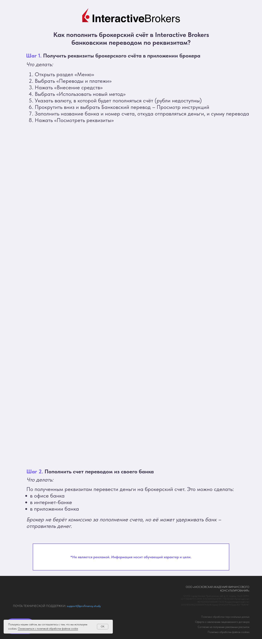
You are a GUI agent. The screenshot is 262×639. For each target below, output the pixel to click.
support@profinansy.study (84, 606)
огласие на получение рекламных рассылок (223, 627)
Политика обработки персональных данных (225, 616)
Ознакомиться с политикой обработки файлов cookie (48, 628)
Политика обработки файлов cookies (228, 632)
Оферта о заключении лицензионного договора (222, 622)
